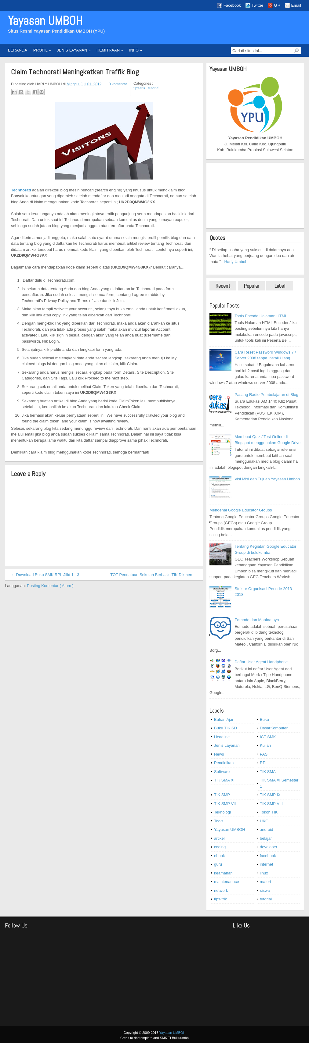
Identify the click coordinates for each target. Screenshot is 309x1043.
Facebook (232, 5)
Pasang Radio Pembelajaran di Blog (266, 394)
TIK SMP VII (225, 803)
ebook (219, 855)
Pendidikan (224, 762)
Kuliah (265, 745)
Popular (251, 285)
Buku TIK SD (225, 728)
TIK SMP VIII (271, 803)
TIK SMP (222, 794)
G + (277, 5)
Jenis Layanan (227, 745)
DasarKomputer (274, 728)
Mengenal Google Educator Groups (240, 510)
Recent (223, 285)
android (266, 829)
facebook (268, 855)
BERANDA (17, 50)
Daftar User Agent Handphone (261, 662)
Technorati (21, 190)
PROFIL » (42, 50)
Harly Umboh (235, 261)
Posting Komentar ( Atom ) (50, 585)
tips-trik (139, 88)
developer (268, 847)
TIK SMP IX (270, 794)
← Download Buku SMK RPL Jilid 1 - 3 (45, 574)
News (219, 754)
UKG (264, 821)
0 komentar (118, 84)
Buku (264, 719)
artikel (219, 838)
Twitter (257, 5)
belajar (266, 838)
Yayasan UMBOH (45, 21)
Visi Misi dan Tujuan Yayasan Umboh (267, 479)
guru (218, 864)
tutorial (153, 88)
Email (296, 5)
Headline (222, 737)
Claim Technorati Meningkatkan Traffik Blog (75, 72)
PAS (263, 754)
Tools (218, 821)
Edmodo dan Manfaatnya (256, 620)
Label (279, 285)
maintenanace (226, 881)
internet (266, 864)
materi (265, 881)
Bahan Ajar (224, 719)
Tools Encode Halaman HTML (260, 316)
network (221, 890)
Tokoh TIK (269, 812)
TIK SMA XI (224, 780)
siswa (265, 890)
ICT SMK (268, 737)
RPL (263, 762)
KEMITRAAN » (109, 50)
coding (220, 847)
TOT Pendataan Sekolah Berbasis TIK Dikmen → (153, 574)
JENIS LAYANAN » (73, 50)
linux (264, 873)
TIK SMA (268, 771)
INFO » (135, 50)
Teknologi (222, 812)
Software (222, 771)
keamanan (223, 873)
